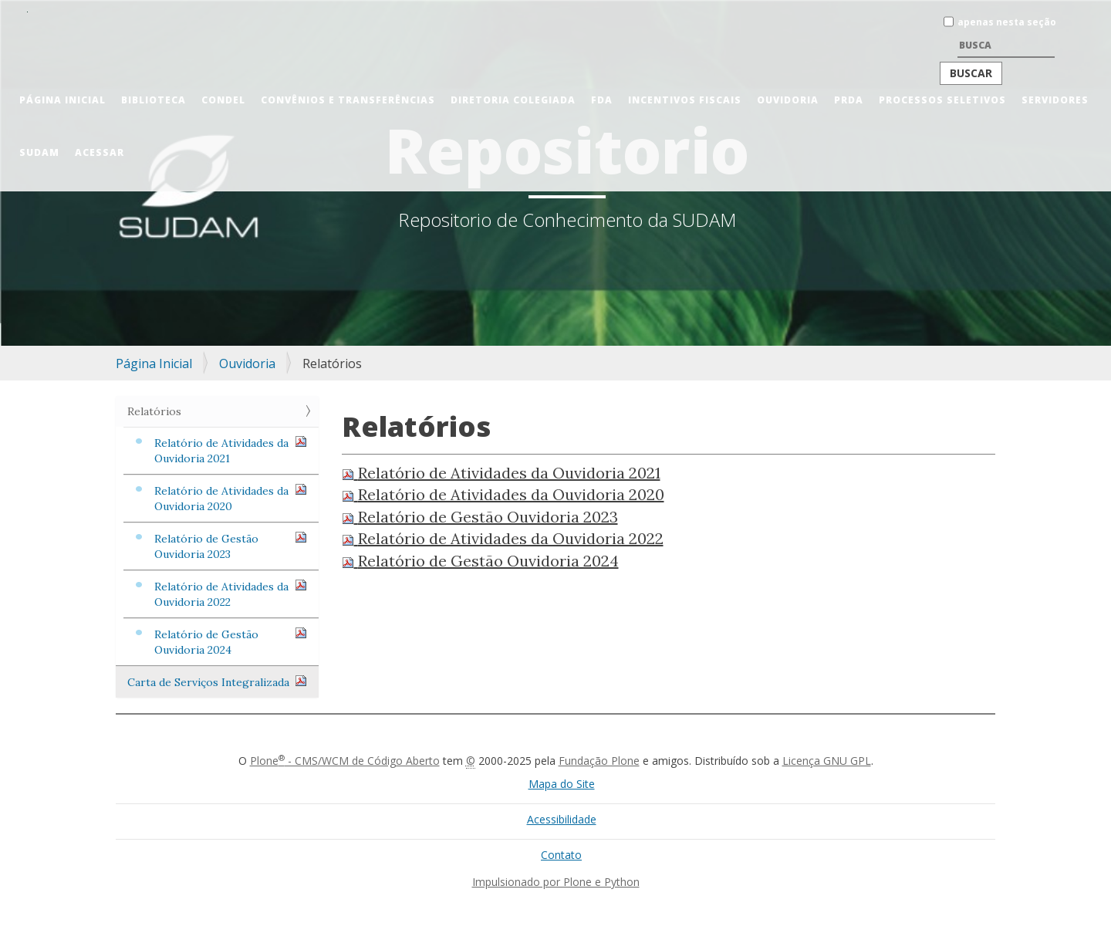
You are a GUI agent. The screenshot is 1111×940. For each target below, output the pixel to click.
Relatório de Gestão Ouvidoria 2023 (230, 546)
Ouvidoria (788, 100)
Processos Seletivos (942, 100)
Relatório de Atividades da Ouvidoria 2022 (230, 594)
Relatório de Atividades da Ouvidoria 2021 (230, 450)
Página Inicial (62, 100)
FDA (602, 100)
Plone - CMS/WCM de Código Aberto (345, 760)
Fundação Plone (599, 760)
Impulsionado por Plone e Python (556, 881)
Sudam (39, 152)
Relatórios (154, 411)
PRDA (848, 100)
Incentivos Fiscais (684, 100)
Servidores (1055, 100)
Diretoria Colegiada (513, 100)
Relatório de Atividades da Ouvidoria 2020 (230, 498)
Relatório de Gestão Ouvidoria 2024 (230, 642)
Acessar (99, 152)
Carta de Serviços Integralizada (217, 682)
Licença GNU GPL (826, 760)
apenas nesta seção (1006, 22)
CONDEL (223, 100)
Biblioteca (153, 100)
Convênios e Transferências (348, 100)
